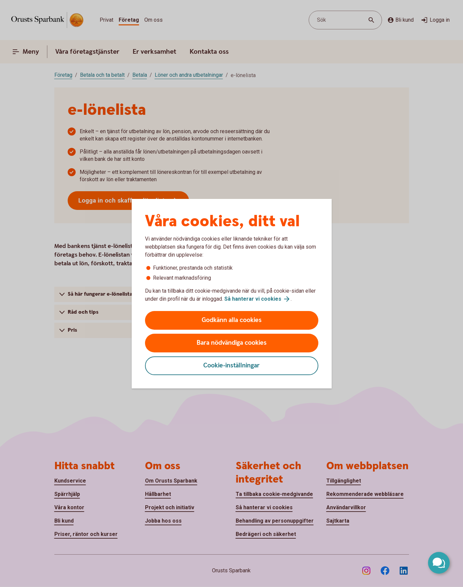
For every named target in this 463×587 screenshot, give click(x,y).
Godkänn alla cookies (232, 320)
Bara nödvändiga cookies (232, 343)
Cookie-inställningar (231, 365)
